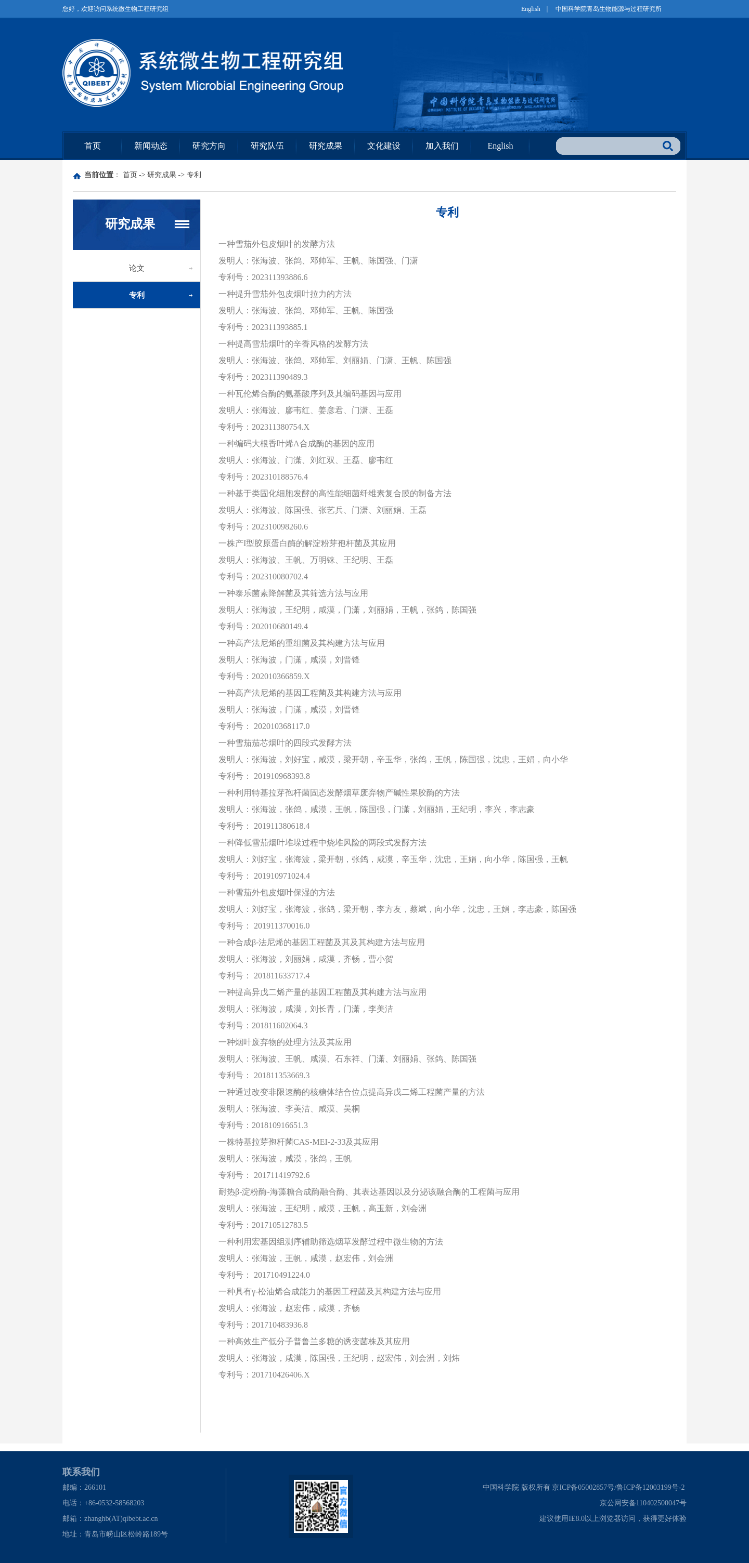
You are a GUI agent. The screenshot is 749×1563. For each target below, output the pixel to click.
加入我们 (442, 145)
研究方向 (209, 145)
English (530, 8)
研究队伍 (267, 145)
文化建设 (384, 145)
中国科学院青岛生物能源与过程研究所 (609, 8)
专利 (194, 175)
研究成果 (325, 145)
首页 (92, 145)
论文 (137, 268)
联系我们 (81, 1472)
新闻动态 (150, 145)
